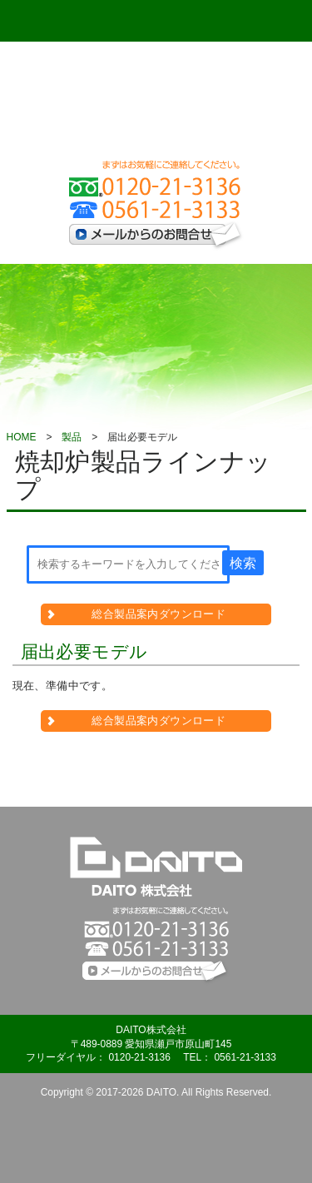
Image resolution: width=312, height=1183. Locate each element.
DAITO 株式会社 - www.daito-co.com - (156, 105)
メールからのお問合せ (156, 236)
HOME (22, 437)
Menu (56, 20)
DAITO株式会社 (156, 866)
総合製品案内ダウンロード (158, 614)
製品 (72, 437)
